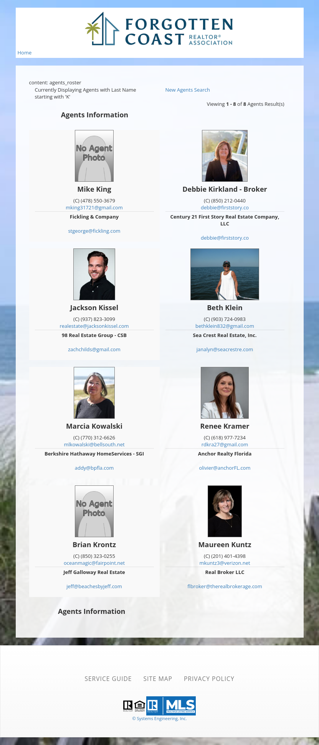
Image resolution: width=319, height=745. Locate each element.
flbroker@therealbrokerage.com (224, 586)
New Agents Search (187, 89)
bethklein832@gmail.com (224, 325)
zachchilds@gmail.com (94, 349)
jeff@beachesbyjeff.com (94, 586)
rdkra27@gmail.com (225, 444)
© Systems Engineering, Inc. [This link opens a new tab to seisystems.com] (159, 718)
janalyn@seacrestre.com (225, 349)
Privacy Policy (209, 678)
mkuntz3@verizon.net (224, 562)
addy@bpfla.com (94, 467)
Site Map (157, 678)
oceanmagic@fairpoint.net (94, 562)
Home (25, 52)
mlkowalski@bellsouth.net (94, 444)
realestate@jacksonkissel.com (94, 325)
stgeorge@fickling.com (94, 230)
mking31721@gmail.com (94, 207)
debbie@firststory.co (225, 207)
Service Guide (108, 678)
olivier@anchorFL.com (225, 467)
